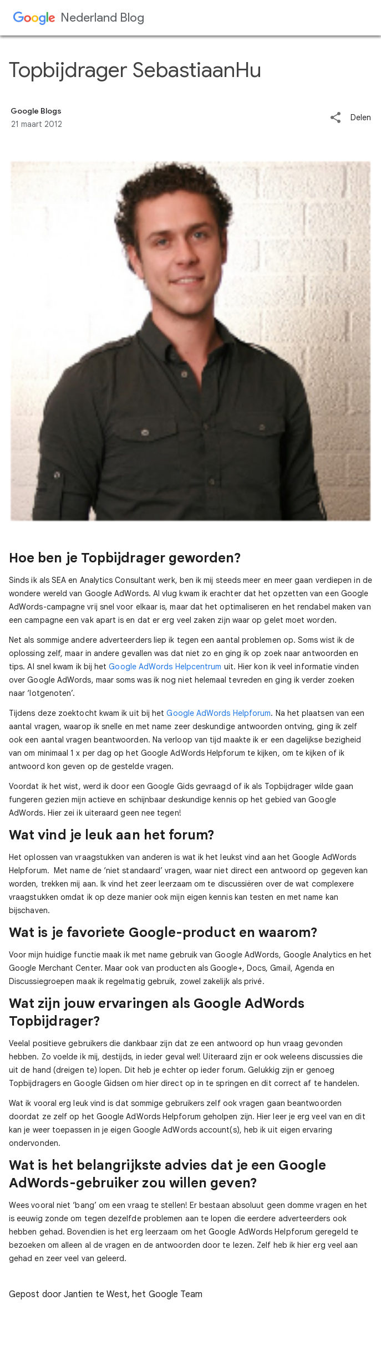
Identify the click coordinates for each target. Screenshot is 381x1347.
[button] (335, 118)
